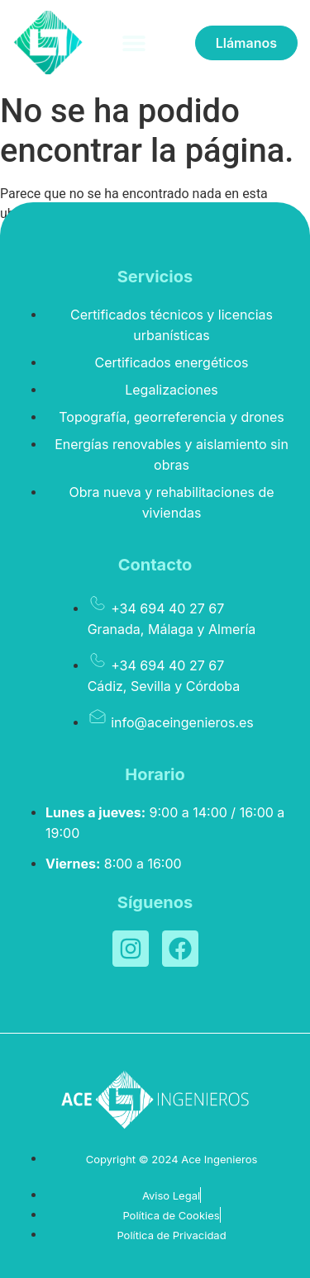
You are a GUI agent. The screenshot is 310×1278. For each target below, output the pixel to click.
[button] (133, 42)
